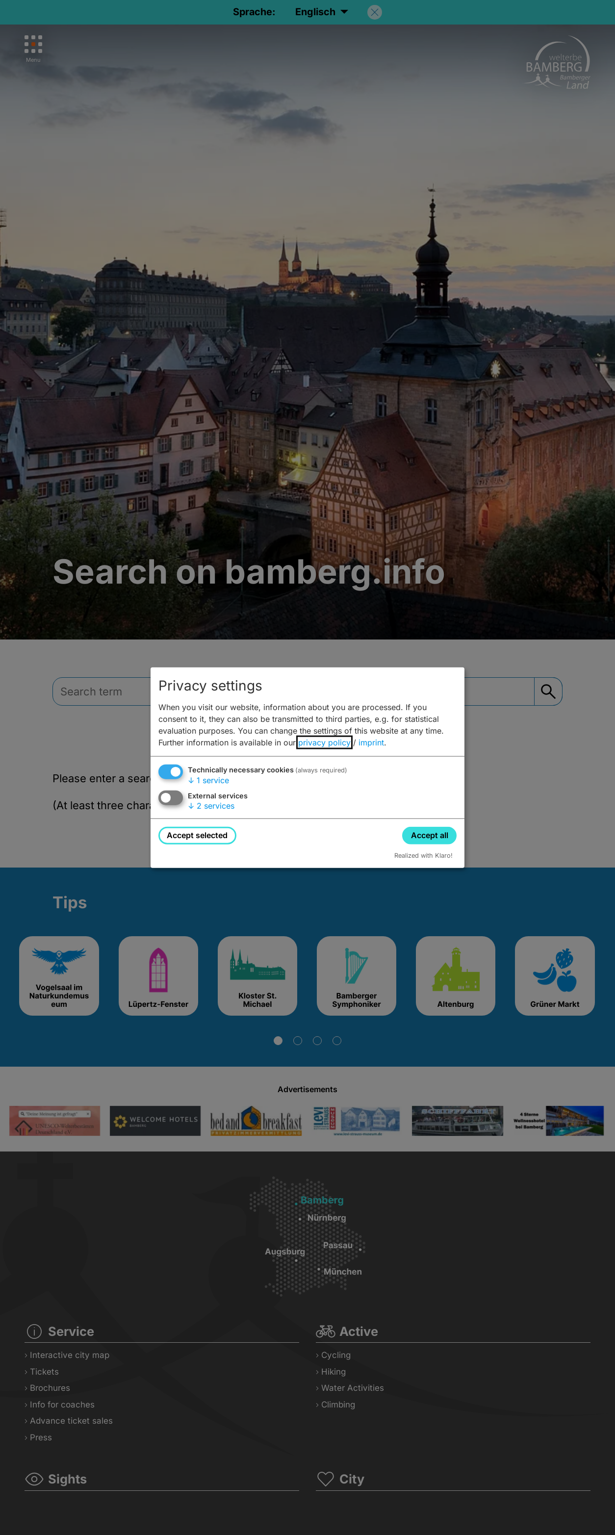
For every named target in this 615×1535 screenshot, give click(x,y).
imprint (371, 742)
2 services (211, 806)
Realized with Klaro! (423, 855)
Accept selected (197, 835)
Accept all (429, 835)
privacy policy (324, 742)
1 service (208, 780)
